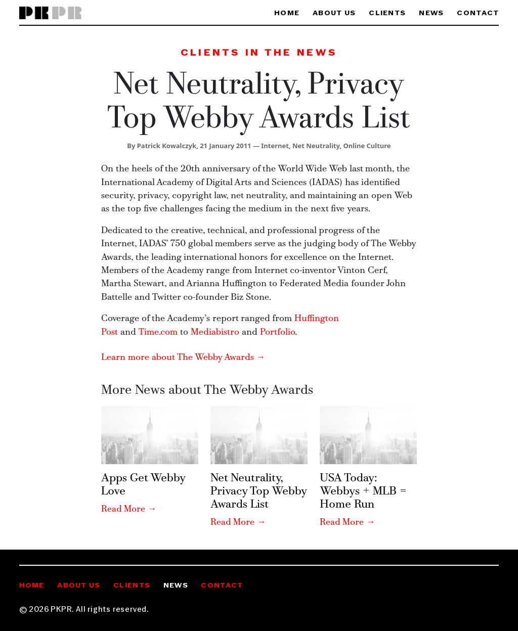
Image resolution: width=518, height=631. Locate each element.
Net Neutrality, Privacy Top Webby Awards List (258, 491)
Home (286, 13)
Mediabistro (215, 332)
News (431, 13)
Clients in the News (259, 53)
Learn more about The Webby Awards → (183, 357)
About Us (334, 13)
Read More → (129, 509)
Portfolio (277, 332)
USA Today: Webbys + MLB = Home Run (363, 491)
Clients (387, 13)
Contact (478, 13)
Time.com (159, 332)
